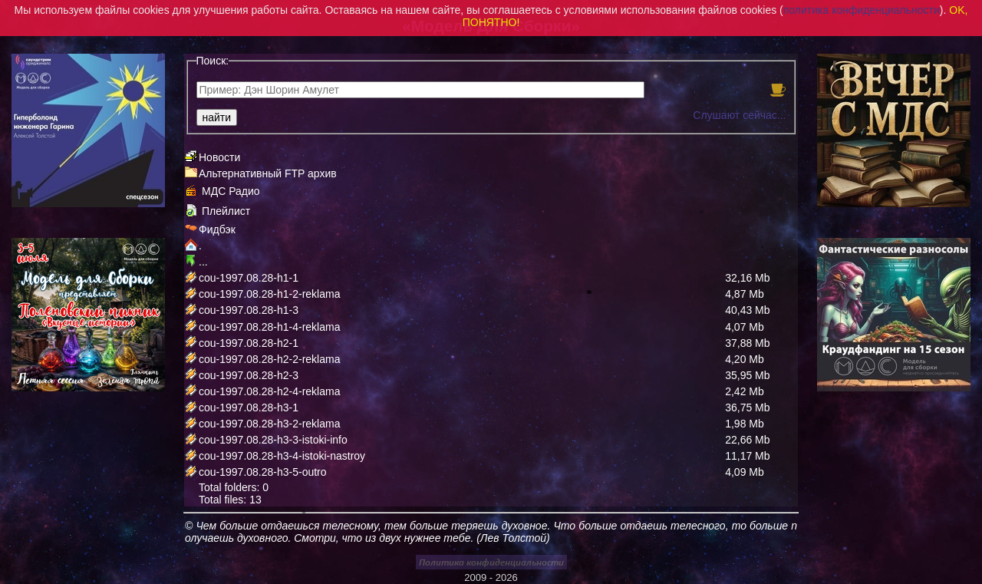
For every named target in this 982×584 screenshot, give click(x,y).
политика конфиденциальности (861, 10)
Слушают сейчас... (739, 115)
